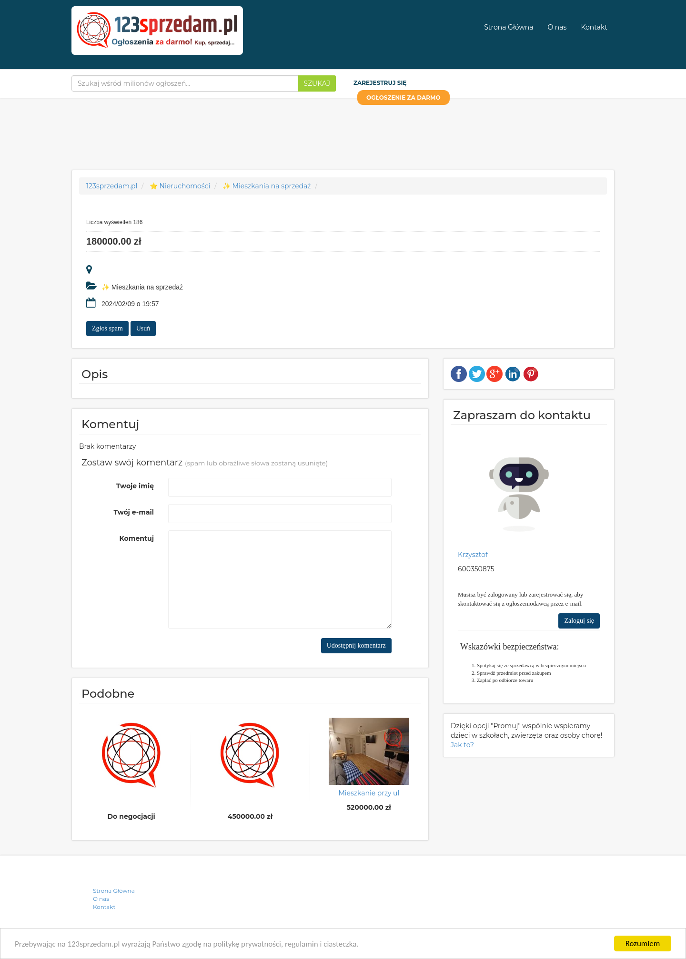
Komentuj (137, 538)
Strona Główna (508, 27)
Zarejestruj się (379, 82)
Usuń (143, 328)
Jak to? (462, 745)
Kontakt (594, 27)
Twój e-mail (133, 512)
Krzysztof (473, 554)
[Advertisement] (343, 131)
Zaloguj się (579, 620)
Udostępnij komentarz (356, 645)
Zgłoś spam (107, 328)
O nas (556, 27)
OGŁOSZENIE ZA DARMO (403, 97)
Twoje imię (135, 486)
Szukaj (316, 83)
